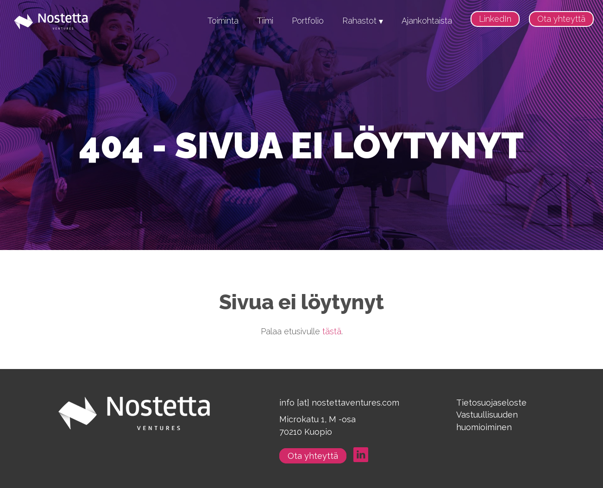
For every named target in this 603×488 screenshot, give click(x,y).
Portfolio (308, 20)
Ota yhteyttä (561, 19)
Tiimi (265, 20)
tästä (331, 331)
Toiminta (223, 20)
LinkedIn (495, 19)
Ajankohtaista (427, 20)
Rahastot (359, 20)
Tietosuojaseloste (491, 402)
